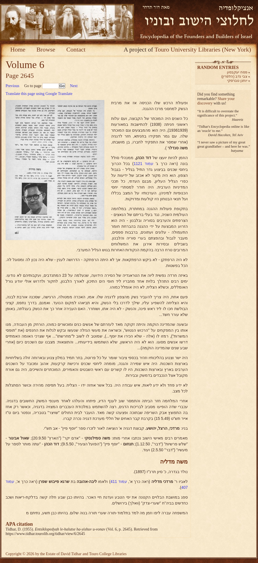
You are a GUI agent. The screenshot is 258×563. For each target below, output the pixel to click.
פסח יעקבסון (237, 72)
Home (17, 49)
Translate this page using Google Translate (39, 94)
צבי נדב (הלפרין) (234, 76)
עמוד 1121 (143, 163)
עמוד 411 (119, 481)
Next (74, 86)
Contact (75, 49)
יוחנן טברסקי (237, 80)
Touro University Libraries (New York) (202, 49)
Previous (12, 86)
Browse (45, 49)
